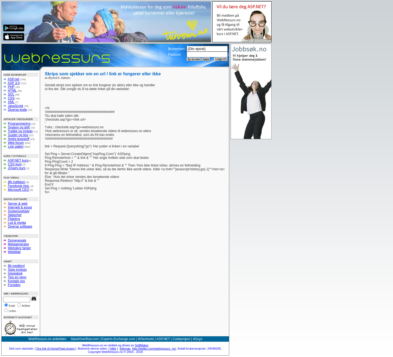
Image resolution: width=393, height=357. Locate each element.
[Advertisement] (192, 91)
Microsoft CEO (18, 190)
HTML (12, 91)
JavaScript (15, 106)
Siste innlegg (17, 270)
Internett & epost (20, 207)
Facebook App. (19, 186)
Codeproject (181, 339)
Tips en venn (17, 277)
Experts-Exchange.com (118, 339)
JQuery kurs (17, 168)
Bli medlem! (16, 266)
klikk (113, 348)
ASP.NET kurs (18, 160)
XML (11, 102)
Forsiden (14, 285)
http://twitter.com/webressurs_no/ (154, 348)
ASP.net (13, 79)
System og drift (19, 127)
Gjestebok (15, 273)
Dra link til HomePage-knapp (55, 348)
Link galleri (15, 146)
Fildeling (14, 219)
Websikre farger (19, 248)
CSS (11, 98)
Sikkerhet (15, 215)
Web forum (16, 143)
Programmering (19, 124)
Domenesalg (17, 240)
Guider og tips (18, 135)
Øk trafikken (16, 182)
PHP (11, 87)
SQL (11, 94)
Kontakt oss (16, 281)
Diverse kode (17, 110)
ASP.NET (163, 339)
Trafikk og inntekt (20, 131)
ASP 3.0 (14, 83)
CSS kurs (15, 164)
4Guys (198, 339)
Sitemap (125, 348)
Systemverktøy (18, 211)
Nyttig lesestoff (18, 139)
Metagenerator (18, 244)
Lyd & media (17, 223)
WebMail (14, 252)
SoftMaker (141, 345)
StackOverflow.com (85, 339)
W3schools (146, 339)
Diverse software (20, 226)
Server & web (18, 204)
